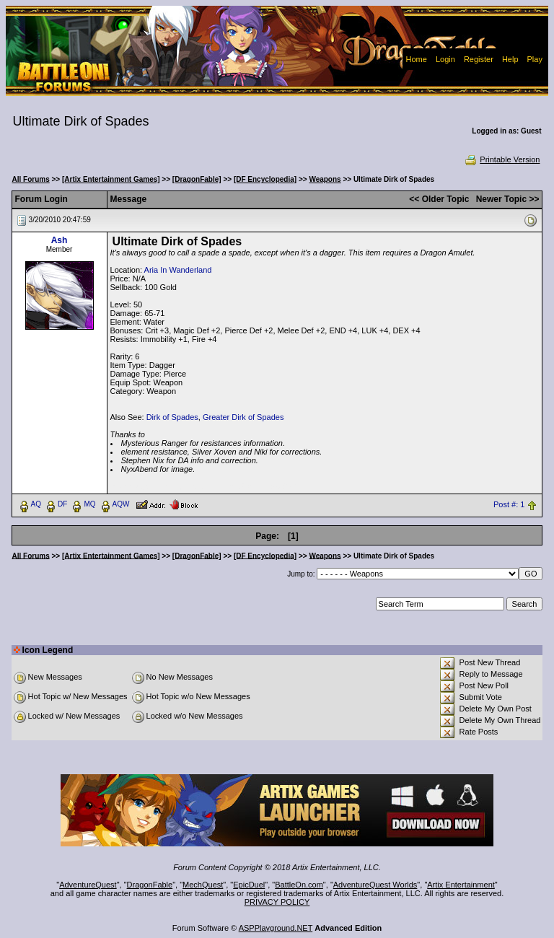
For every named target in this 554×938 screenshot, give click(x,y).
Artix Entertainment (461, 884)
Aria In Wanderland (178, 270)
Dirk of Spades (172, 417)
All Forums (31, 179)
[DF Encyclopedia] (265, 179)
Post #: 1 (508, 504)
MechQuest (203, 884)
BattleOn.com (299, 884)
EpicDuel (249, 884)
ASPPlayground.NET (276, 928)
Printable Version (502, 159)
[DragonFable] (196, 179)
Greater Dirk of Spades (243, 417)
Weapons (324, 179)
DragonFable (150, 884)
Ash (59, 240)
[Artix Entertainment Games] (111, 179)
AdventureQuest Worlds (375, 884)
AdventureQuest (88, 884)
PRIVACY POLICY (277, 902)
